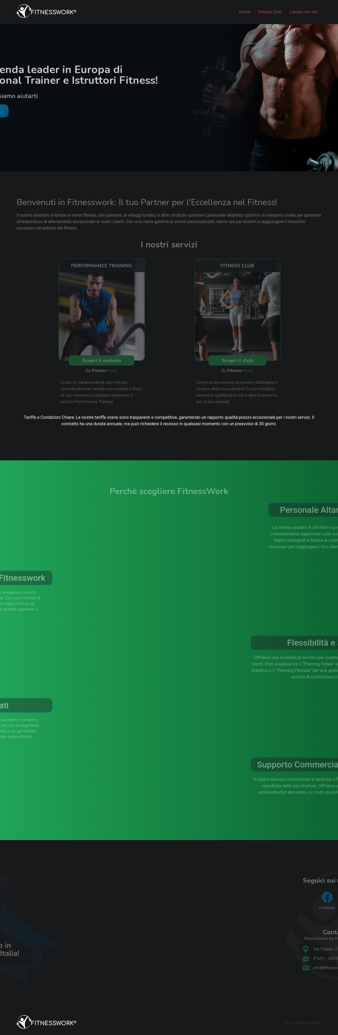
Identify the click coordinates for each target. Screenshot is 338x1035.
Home (244, 11)
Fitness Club (270, 11)
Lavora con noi (304, 11)
